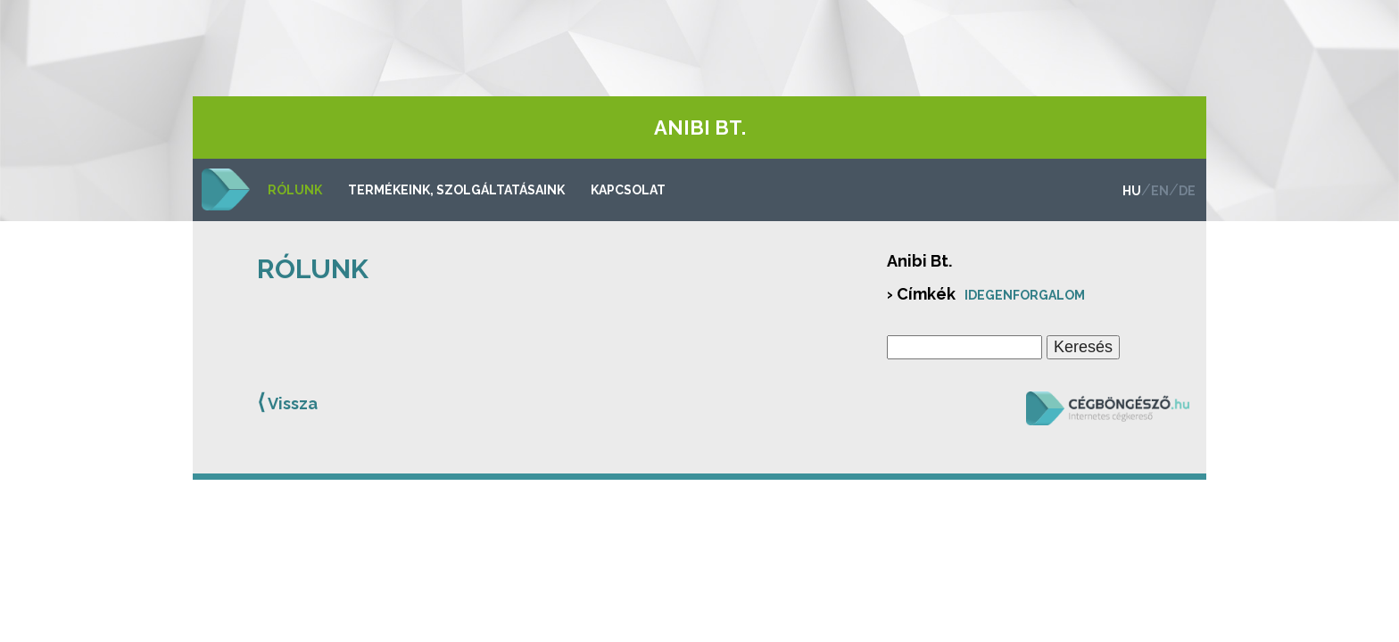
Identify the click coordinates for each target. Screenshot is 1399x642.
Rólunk (295, 190)
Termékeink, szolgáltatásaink (456, 190)
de (1187, 191)
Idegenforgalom (1024, 295)
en (1160, 191)
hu (1131, 191)
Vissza (287, 402)
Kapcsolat (628, 190)
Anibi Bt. (700, 127)
